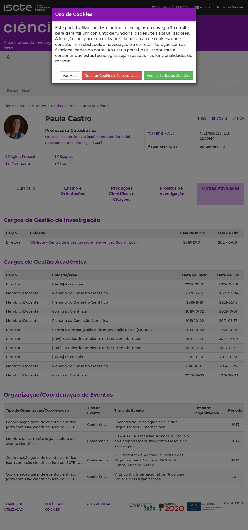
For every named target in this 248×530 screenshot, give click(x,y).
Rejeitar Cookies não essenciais (112, 75)
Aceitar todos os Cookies (168, 75)
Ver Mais (70, 75)
